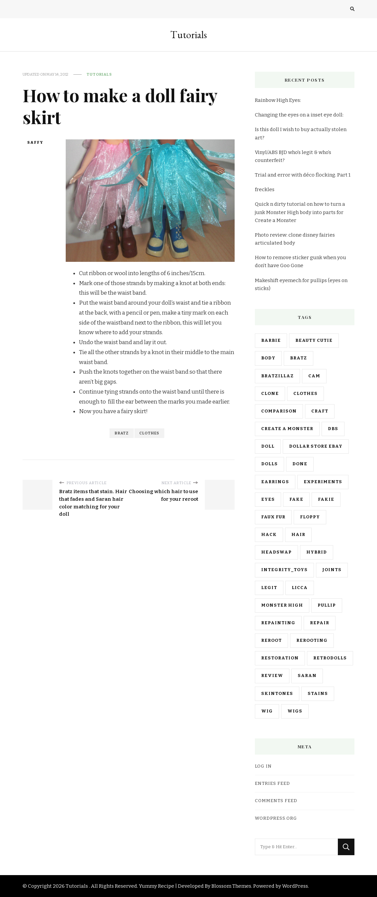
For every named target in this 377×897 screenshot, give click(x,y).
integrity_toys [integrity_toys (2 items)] (284, 569)
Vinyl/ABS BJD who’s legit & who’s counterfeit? (293, 156)
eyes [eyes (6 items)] (268, 499)
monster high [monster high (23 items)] (282, 605)
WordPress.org (276, 818)
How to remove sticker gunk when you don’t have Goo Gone (300, 261)
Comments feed (276, 800)
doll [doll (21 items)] (267, 446)
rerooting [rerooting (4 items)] (312, 640)
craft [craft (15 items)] (319, 411)
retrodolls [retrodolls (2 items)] (330, 658)
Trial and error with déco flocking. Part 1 (302, 175)
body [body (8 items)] (268, 358)
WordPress (295, 886)
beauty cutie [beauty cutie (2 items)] (314, 340)
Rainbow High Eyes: (278, 100)
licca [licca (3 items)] (300, 587)
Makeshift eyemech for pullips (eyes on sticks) (301, 284)
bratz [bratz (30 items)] (298, 358)
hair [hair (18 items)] (298, 534)
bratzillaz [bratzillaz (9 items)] (277, 376)
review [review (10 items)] (272, 675)
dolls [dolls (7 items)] (269, 464)
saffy (35, 142)
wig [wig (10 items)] (267, 711)
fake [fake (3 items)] (296, 499)
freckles (264, 189)
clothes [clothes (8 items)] (305, 393)
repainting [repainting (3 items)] (278, 623)
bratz (121, 433)
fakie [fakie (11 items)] (326, 499)
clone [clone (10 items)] (270, 393)
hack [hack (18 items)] (269, 534)
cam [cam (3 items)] (314, 376)
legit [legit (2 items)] (269, 587)
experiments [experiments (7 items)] (323, 482)
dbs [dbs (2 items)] (333, 428)
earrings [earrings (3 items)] (275, 482)
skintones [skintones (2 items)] (277, 693)
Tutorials (188, 34)
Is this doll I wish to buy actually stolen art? (300, 133)
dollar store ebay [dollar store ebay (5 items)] (315, 446)
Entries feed (272, 783)
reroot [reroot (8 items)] (271, 640)
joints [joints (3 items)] (331, 569)
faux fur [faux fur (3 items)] (273, 517)
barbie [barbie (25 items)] (271, 340)
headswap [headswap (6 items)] (276, 552)
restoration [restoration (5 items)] (280, 658)
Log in (263, 766)
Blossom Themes (231, 886)
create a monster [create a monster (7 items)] (287, 428)
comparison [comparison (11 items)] (279, 411)
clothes (149, 433)
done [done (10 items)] (299, 464)
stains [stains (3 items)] (318, 693)
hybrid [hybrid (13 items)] (316, 552)
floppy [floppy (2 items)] (310, 517)
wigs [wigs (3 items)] (294, 711)
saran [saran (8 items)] (307, 675)
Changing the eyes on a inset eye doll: (299, 115)
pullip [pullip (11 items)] (327, 605)
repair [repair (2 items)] (319, 623)
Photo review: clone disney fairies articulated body (295, 239)
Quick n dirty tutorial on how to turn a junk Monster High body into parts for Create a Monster (300, 212)
